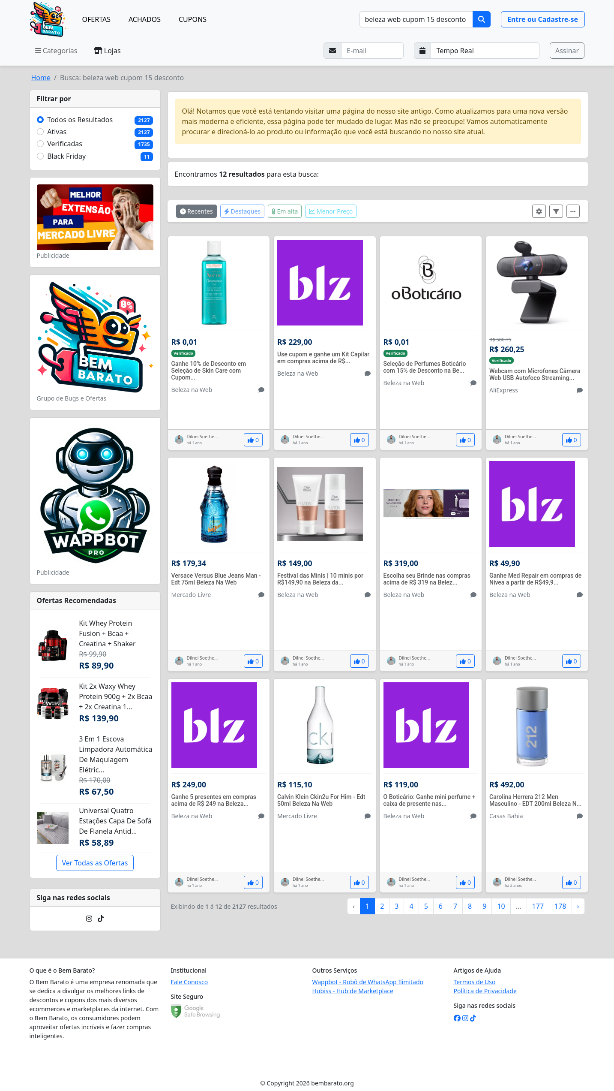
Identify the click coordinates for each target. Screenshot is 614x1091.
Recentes (196, 211)
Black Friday (66, 156)
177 (538, 906)
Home (41, 77)
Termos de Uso (475, 982)
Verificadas (64, 143)
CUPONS (193, 19)
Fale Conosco (189, 982)
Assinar (567, 50)
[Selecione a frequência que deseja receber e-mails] (485, 50)
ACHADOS (145, 19)
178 (560, 906)
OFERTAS (96, 19)
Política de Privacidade (485, 991)
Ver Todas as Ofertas (95, 863)
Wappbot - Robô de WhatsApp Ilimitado (368, 982)
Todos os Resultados (80, 119)
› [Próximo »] (578, 906)
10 (501, 906)
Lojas (107, 50)
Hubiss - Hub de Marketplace (352, 991)
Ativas (56, 131)
